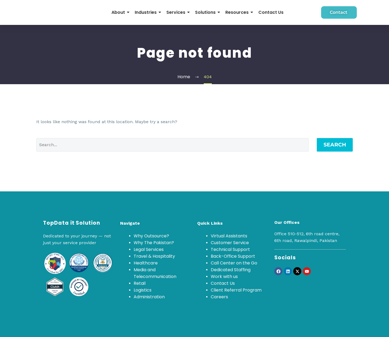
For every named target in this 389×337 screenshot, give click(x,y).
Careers (219, 297)
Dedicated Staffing (230, 270)
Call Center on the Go (234, 263)
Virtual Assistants (229, 236)
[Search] (172, 145)
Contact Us (223, 283)
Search (335, 145)
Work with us (224, 276)
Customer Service (230, 243)
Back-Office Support (233, 256)
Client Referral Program (236, 290)
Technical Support (230, 249)
